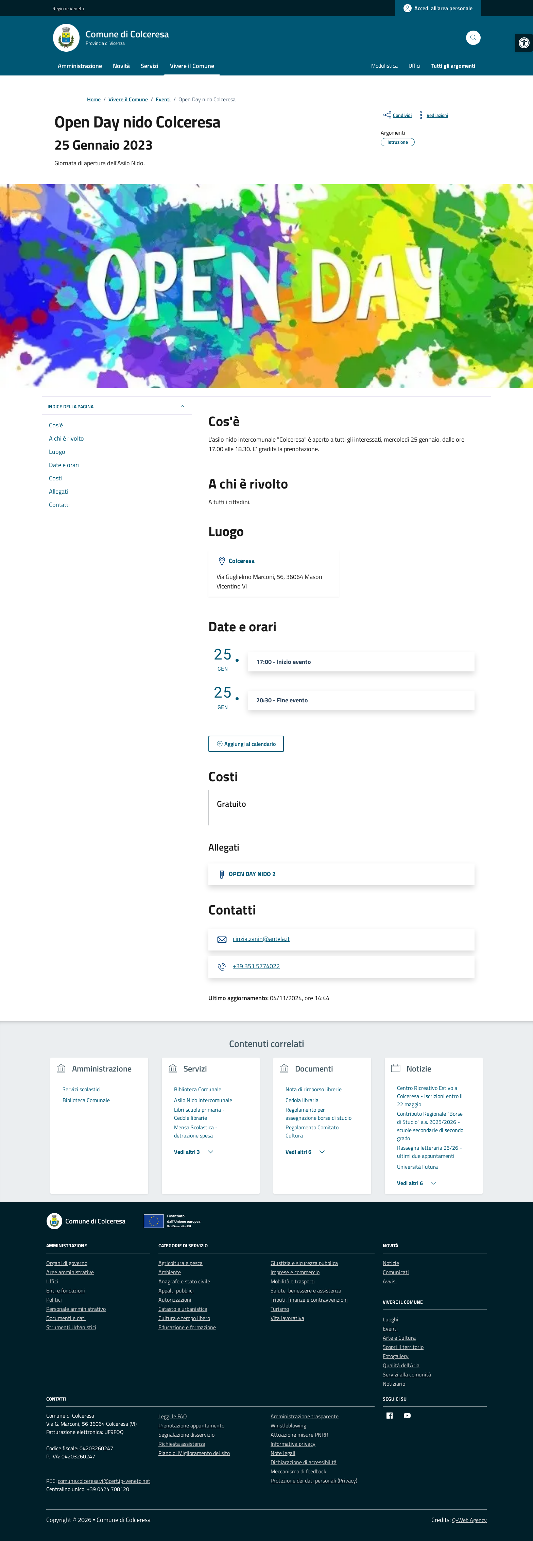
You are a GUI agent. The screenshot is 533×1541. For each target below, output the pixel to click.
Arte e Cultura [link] (399, 1338)
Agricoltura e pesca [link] (180, 1263)
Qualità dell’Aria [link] (401, 1365)
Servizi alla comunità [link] (407, 1374)
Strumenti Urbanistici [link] (71, 1327)
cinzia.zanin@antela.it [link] (261, 938)
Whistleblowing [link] (288, 1425)
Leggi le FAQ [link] (172, 1416)
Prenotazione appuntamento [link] (191, 1425)
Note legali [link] (283, 1453)
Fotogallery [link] (396, 1356)
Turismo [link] (280, 1309)
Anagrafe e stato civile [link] (184, 1281)
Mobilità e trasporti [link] (293, 1281)
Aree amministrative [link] (70, 1272)
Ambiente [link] (169, 1272)
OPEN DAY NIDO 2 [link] (252, 873)
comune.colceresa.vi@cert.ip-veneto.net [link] (104, 1481)
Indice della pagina (117, 406)
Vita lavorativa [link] (287, 1318)
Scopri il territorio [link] (403, 1347)
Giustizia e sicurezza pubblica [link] (304, 1263)
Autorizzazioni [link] (174, 1300)
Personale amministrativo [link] (76, 1309)
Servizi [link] (149, 65)
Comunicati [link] (396, 1272)
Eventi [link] (390, 1328)
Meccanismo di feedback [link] (298, 1471)
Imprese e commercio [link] (295, 1272)
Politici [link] (54, 1300)
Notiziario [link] (394, 1384)
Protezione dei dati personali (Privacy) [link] (314, 1480)
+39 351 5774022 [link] (256, 966)
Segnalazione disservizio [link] (186, 1435)
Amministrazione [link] (80, 65)
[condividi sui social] (397, 114)
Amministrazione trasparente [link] (305, 1416)
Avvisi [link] (390, 1281)
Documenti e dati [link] (66, 1318)
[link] (524, 43)
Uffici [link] (414, 66)
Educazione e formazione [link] (187, 1327)
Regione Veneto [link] (68, 8)
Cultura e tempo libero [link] (184, 1318)
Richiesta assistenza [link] (181, 1444)
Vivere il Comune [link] (192, 65)
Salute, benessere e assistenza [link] (306, 1290)
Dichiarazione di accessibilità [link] (304, 1462)
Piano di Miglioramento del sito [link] (194, 1453)
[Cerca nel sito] (473, 38)
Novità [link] (121, 65)
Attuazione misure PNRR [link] (299, 1435)
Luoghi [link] (390, 1319)
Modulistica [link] (384, 66)
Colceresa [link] (242, 560)
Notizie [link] (391, 1263)
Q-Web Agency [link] (469, 1520)
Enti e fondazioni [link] (65, 1290)
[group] (99, 1130)
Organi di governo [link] (66, 1263)
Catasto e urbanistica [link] (182, 1309)
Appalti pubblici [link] (176, 1290)
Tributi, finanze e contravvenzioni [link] (309, 1300)
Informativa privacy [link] (293, 1444)
